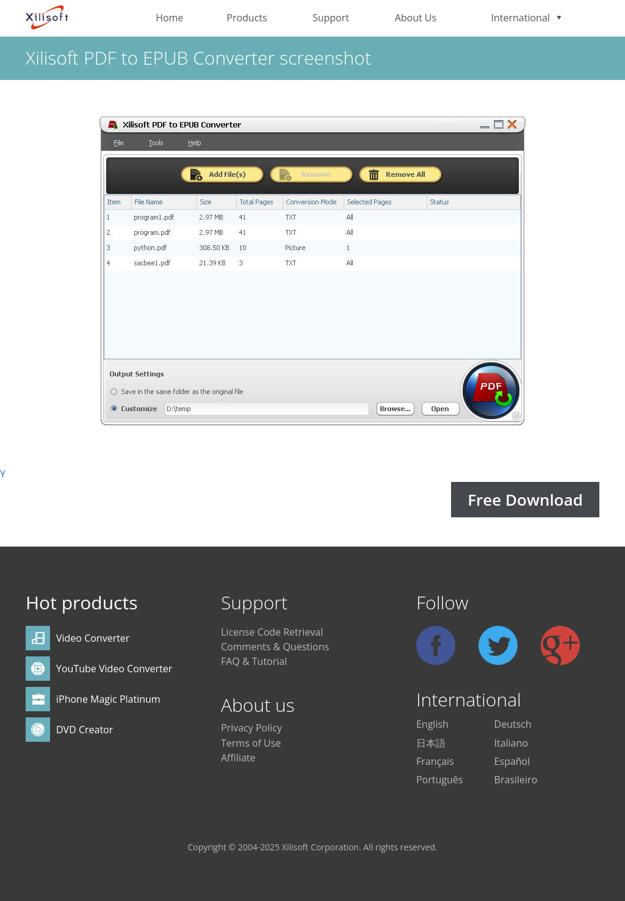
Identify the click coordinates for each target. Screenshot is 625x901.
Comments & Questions (275, 646)
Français (435, 761)
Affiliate (238, 757)
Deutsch (513, 724)
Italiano (511, 743)
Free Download (525, 500)
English (432, 724)
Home (169, 17)
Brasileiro (516, 779)
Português (439, 779)
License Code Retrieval (272, 632)
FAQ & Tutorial (254, 661)
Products (246, 17)
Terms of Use (251, 743)
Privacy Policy (251, 727)
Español (512, 761)
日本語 (431, 743)
